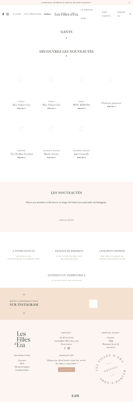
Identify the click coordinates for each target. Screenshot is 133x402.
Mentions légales (22, 367)
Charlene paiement (111, 103)
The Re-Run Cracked (21, 154)
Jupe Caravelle (81, 154)
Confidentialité (22, 370)
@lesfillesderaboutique (24, 301)
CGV (22, 363)
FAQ (111, 341)
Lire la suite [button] (66, 220)
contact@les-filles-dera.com (66, 341)
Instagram (7, 14)
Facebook (3, 14)
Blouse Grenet (51, 154)
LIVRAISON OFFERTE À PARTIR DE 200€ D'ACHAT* (66, 3)
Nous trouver (66, 344)
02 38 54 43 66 (66, 337)
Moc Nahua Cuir (21, 104)
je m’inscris (66, 369)
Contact (110, 337)
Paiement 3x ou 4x (111, 344)
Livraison (111, 347)
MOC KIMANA (81, 104)
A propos (22, 360)
